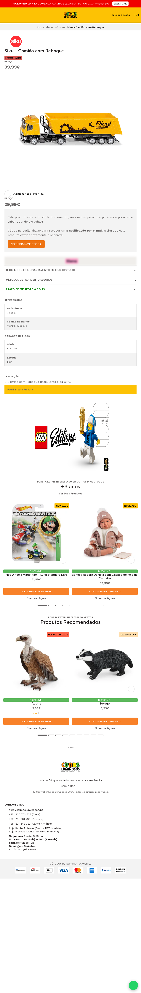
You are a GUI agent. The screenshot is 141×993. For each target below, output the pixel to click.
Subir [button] (71, 747)
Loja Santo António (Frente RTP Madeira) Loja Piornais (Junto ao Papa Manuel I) (36, 830)
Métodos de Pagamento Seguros (29, 279)
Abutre (36, 703)
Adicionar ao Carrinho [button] (36, 591)
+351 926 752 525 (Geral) (24, 814)
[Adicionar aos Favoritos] (24, 193)
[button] (7, 605)
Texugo (105, 703)
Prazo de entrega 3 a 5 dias (25, 289)
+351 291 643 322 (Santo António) (30, 823)
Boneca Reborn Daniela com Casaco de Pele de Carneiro (104, 576)
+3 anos (60, 27)
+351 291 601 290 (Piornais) (26, 818)
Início (40, 27)
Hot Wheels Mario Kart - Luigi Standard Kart (36, 574)
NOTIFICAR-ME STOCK (26, 244)
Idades (49, 27)
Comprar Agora (36, 598)
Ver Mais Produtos (70, 493)
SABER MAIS (120, 3)
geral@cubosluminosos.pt (26, 809)
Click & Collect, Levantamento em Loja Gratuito (40, 270)
